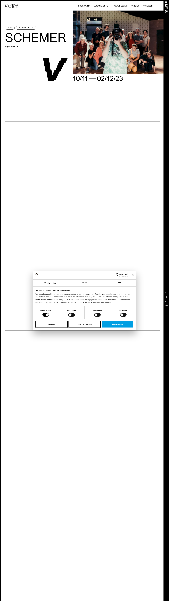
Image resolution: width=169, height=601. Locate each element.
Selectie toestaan (84, 324)
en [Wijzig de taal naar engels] (166, 305)
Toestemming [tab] (50, 283)
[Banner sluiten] (133, 275)
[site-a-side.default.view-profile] (166, 297)
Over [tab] (119, 283)
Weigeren (51, 324)
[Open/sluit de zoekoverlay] (166, 301)
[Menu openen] (166, 7)
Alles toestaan (117, 324)
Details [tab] (84, 283)
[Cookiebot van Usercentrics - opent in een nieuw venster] (118, 275)
